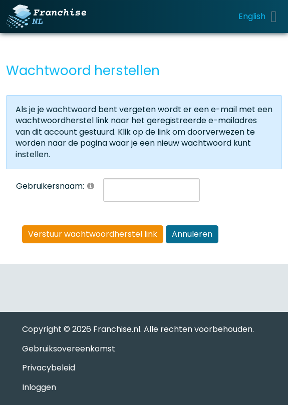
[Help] (90, 185)
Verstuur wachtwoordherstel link (92, 234)
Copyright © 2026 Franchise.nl (81, 329)
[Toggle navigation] (273, 16)
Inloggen (39, 387)
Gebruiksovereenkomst (68, 348)
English (251, 16)
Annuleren (192, 234)
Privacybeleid (48, 367)
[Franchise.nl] (46, 16)
